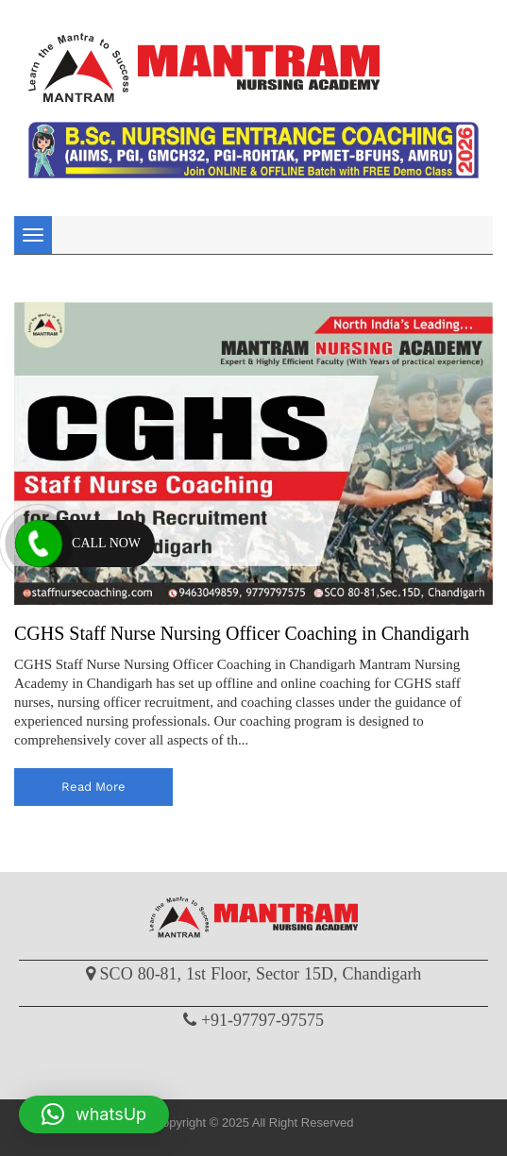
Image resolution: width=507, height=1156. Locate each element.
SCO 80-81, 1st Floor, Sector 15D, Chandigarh (261, 973)
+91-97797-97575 (262, 1020)
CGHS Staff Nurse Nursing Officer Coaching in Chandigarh (241, 633)
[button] (94, 1114)
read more (93, 786)
